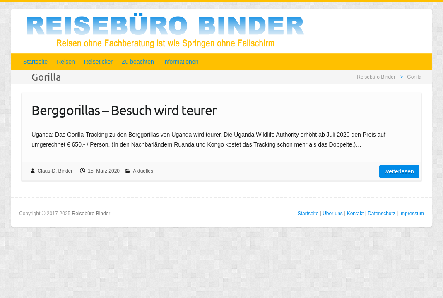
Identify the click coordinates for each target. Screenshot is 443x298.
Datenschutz (381, 213)
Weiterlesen (399, 171)
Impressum (412, 213)
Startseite (35, 61)
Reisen (66, 61)
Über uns (333, 213)
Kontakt (355, 213)
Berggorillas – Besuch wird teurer (124, 110)
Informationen (181, 61)
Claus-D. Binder (55, 171)
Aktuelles (143, 171)
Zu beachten (138, 61)
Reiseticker (98, 61)
